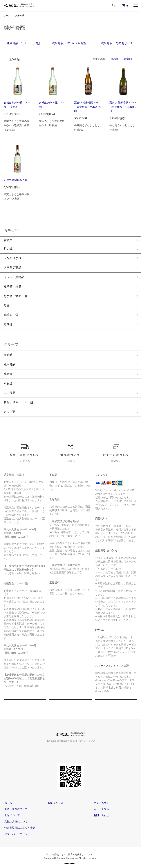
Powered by (70, 855)
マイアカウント (102, 792)
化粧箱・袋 (11, 310)
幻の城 (8, 248)
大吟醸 (8, 348)
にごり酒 (9, 383)
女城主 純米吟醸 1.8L (16, 180)
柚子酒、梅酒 (12, 283)
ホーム (7, 15)
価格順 (115, 58)
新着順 (128, 58)
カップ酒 (9, 401)
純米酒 (8, 366)
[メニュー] (135, 5)
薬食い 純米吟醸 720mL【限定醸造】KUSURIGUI (123, 107)
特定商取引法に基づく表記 (19, 816)
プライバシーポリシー (16, 823)
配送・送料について (15, 798)
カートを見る (100, 798)
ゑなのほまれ (12, 257)
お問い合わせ (100, 804)
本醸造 (8, 375)
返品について (11, 804)
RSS (51, 792)
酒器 (7, 301)
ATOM (59, 792)
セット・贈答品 (14, 274)
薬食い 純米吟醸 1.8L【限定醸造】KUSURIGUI (87, 107)
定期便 (8, 318)
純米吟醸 (19, 15)
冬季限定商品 (12, 265)
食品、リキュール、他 (18, 392)
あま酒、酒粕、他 (15, 292)
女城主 (8, 240)
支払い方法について (15, 810)
